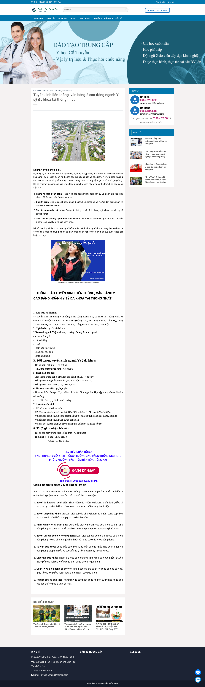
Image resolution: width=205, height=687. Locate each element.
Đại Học (73, 18)
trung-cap (67, 91)
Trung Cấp (50, 18)
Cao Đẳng (62, 18)
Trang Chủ (38, 18)
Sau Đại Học (85, 18)
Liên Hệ (118, 18)
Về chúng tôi (160, 2)
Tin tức (58, 91)
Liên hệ (171, 2)
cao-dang (37, 91)
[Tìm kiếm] (95, 9)
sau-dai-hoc (48, 91)
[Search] (126, 9)
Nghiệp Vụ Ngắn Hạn (103, 18)
